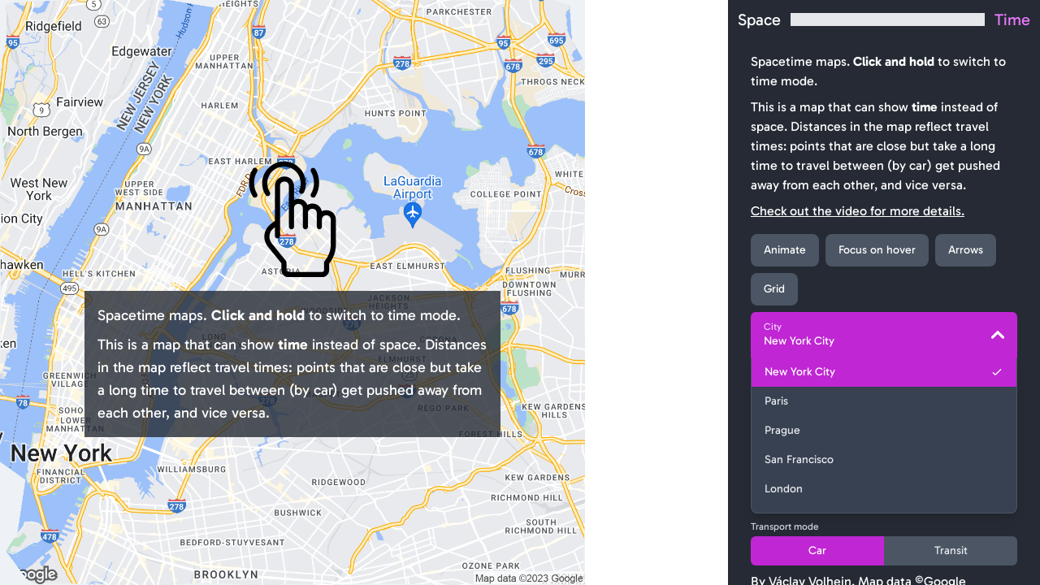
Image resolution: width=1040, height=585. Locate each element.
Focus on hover (877, 250)
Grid (774, 289)
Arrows (965, 250)
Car (817, 550)
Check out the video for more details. (857, 211)
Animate (785, 250)
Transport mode (785, 526)
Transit (951, 550)
